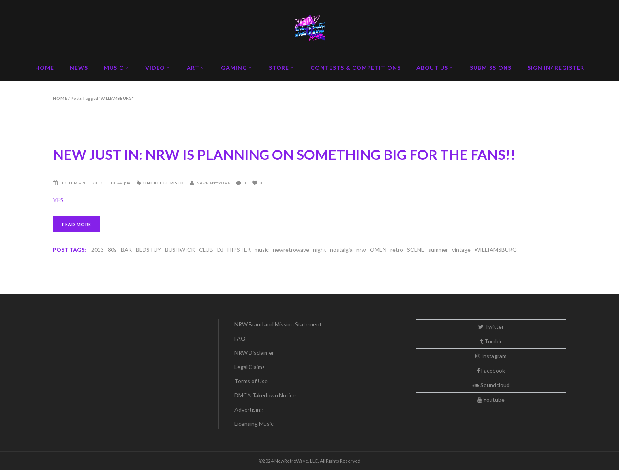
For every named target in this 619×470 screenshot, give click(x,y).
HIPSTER (239, 249)
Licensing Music (254, 423)
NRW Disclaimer (254, 352)
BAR (126, 249)
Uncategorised (163, 182)
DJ (220, 249)
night (319, 249)
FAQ (240, 338)
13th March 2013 (82, 182)
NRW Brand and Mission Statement (278, 324)
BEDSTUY (148, 249)
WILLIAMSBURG (496, 249)
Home (60, 98)
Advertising (248, 409)
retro (396, 249)
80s (112, 249)
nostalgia (341, 249)
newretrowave (291, 249)
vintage (461, 249)
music (262, 249)
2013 (97, 249)
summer (438, 249)
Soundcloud (491, 385)
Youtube (491, 399)
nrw (361, 249)
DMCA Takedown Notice (265, 395)
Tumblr (491, 341)
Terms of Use (251, 381)
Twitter (491, 326)
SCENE (415, 249)
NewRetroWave (213, 182)
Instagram (490, 355)
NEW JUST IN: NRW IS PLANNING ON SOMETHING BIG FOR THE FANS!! (284, 154)
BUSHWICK (180, 249)
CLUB (206, 249)
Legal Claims (249, 366)
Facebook (491, 370)
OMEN (378, 249)
